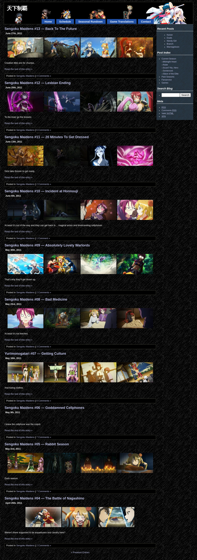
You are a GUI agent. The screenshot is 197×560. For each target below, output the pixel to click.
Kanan (170, 35)
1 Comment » (43, 238)
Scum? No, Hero (170, 68)
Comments (169, 110)
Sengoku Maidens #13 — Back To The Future (41, 29)
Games (165, 83)
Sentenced (168, 71)
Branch (170, 44)
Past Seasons (168, 77)
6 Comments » (43, 130)
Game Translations (122, 21)
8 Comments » (43, 400)
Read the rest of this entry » (18, 69)
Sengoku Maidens (25, 76)
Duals (169, 38)
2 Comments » (43, 184)
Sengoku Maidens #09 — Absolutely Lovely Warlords (47, 245)
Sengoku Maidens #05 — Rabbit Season (37, 444)
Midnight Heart (170, 62)
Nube (165, 65)
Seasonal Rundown (90, 21)
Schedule (65, 21)
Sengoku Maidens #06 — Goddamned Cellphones (44, 408)
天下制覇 (17, 8)
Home (48, 21)
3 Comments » (43, 346)
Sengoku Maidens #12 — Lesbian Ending (38, 83)
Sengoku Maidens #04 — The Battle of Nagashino (44, 498)
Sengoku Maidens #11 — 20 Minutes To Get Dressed (47, 137)
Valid (168, 113)
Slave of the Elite (171, 74)
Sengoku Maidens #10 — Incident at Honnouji (41, 191)
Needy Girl (172, 41)
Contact (146, 21)
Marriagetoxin (173, 47)
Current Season (169, 59)
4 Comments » (43, 76)
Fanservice (167, 80)
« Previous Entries (80, 552)
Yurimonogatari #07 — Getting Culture (35, 353)
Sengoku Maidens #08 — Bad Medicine (36, 299)
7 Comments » (43, 437)
